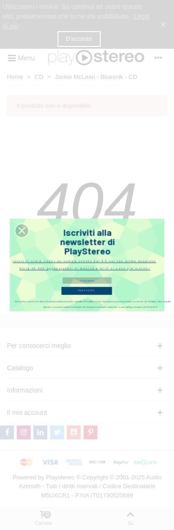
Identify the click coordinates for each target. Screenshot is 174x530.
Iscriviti (87, 288)
